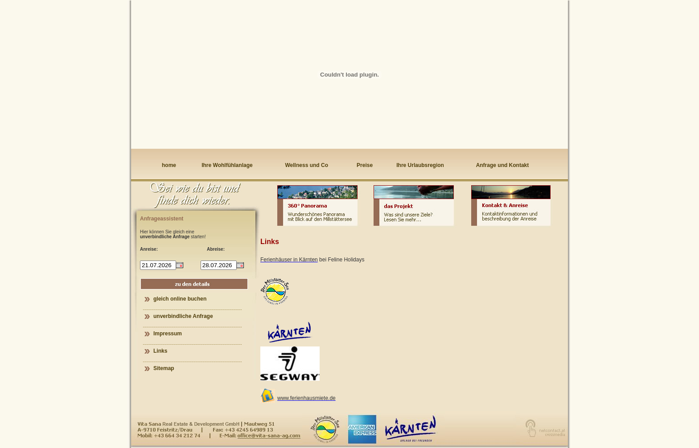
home (169, 165)
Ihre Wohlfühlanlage (226, 165)
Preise (365, 165)
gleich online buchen (179, 299)
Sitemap (163, 368)
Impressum (167, 333)
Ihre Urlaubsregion (420, 165)
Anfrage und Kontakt (502, 165)
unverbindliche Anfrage (183, 316)
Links (160, 351)
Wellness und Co (306, 165)
